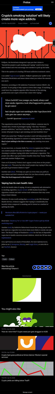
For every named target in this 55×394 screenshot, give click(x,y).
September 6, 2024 (27, 118)
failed (31, 148)
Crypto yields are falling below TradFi (15, 380)
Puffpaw (25, 23)
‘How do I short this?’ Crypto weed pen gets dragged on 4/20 (25, 332)
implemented (6, 238)
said (9, 165)
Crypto (20, 23)
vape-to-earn (14, 76)
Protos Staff (35, 23)
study (10, 227)
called (31, 232)
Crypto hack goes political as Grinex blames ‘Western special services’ (24, 356)
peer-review (23, 190)
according (30, 199)
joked (13, 172)
